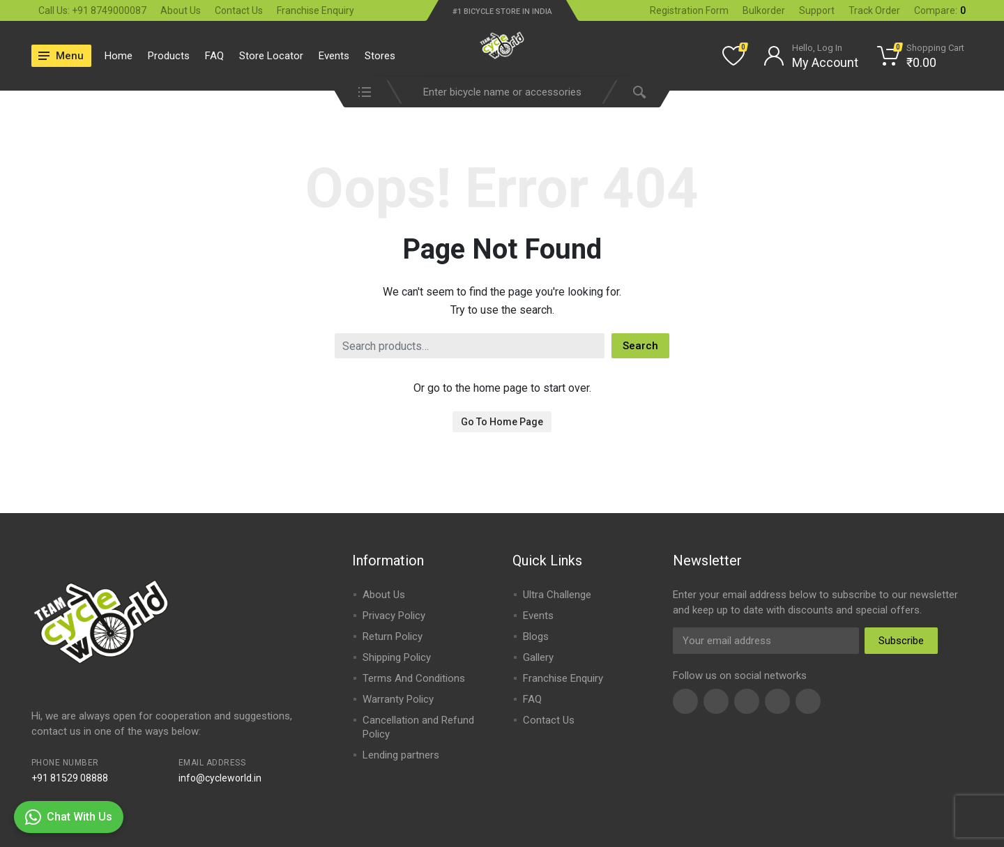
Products (169, 55)
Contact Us (239, 10)
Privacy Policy (394, 615)
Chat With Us (68, 817)
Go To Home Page (502, 421)
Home (118, 55)
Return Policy (393, 636)
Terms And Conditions (414, 678)
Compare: (940, 10)
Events (334, 55)
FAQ (214, 55)
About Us (180, 10)
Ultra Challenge (557, 594)
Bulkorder (764, 10)
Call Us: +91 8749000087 (92, 10)
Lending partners (401, 755)
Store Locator (271, 55)
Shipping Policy (397, 657)
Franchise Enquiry (315, 10)
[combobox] (502, 92)
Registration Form (689, 10)
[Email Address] (766, 640)
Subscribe (901, 640)
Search (640, 345)
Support (817, 10)
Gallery (538, 657)
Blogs (536, 636)
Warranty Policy (398, 699)
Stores (380, 55)
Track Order (874, 10)
